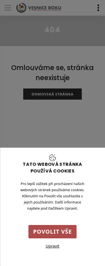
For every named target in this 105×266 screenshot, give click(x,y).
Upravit (52, 246)
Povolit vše (52, 231)
